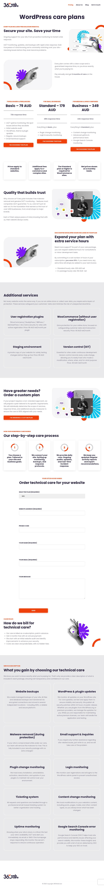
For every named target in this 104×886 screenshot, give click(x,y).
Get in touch (95, 5)
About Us (79, 5)
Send (33, 610)
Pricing (70, 5)
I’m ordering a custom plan (21, 418)
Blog (87, 5)
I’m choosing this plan (18, 145)
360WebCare (12, 5)
